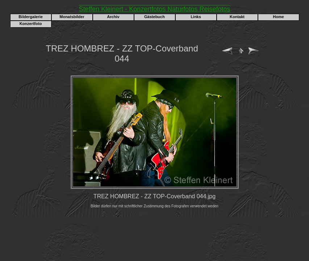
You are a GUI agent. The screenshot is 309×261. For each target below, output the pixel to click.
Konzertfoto (31, 23)
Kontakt (237, 16)
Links (196, 16)
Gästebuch (154, 16)
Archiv (113, 16)
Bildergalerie (30, 16)
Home (278, 16)
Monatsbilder (71, 16)
